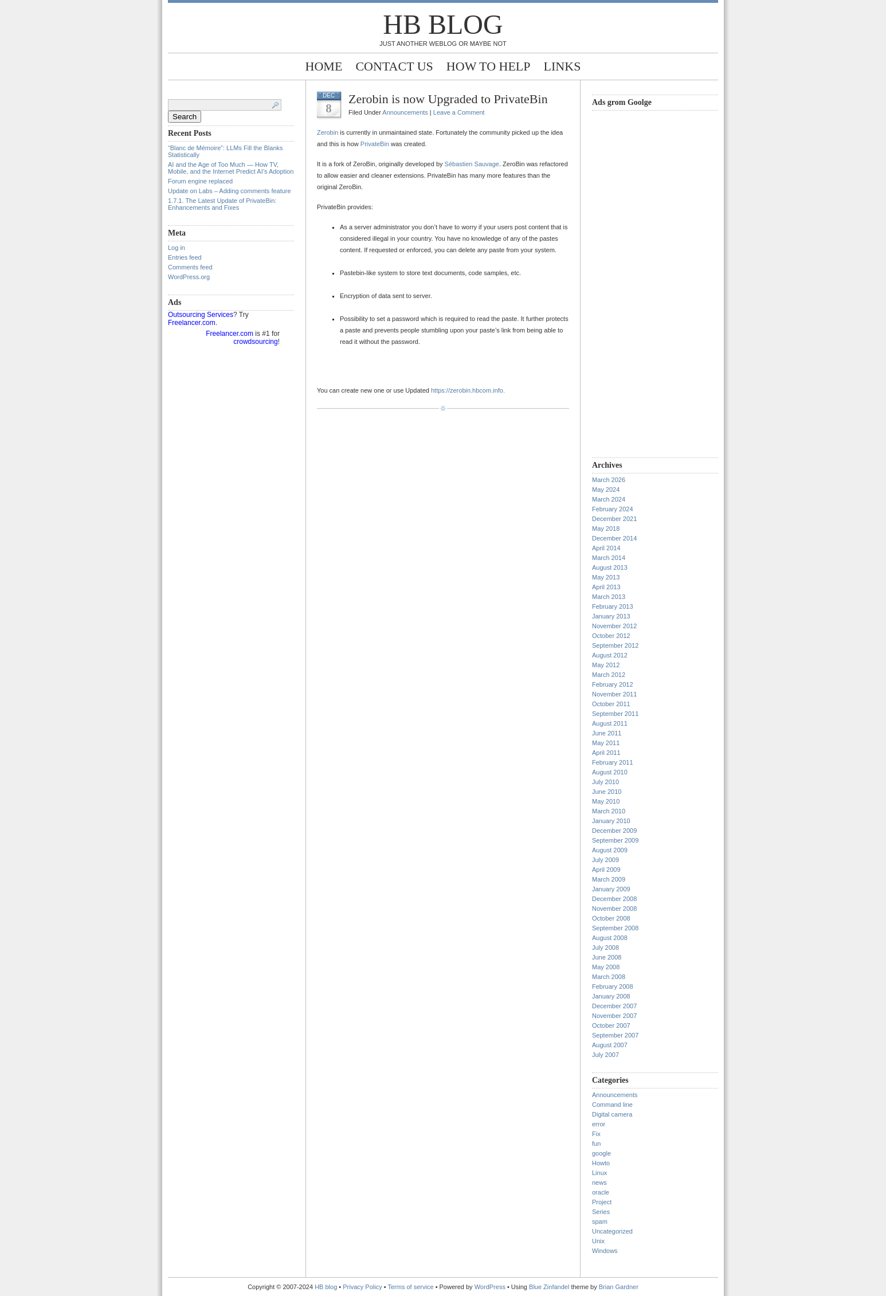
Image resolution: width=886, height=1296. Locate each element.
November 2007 (614, 1015)
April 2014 (606, 548)
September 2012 (615, 645)
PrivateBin (374, 143)
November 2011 (614, 694)
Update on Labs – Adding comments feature (229, 190)
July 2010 (605, 781)
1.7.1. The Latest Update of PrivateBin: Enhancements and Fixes (222, 204)
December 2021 (614, 518)
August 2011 (610, 723)
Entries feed (185, 257)
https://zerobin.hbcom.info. (468, 390)
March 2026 (608, 479)
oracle (600, 1192)
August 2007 (610, 1045)
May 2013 (606, 577)
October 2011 (611, 703)
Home (324, 66)
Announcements (405, 112)
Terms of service (411, 1286)
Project (601, 1202)
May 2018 (606, 528)
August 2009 (610, 850)
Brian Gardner (618, 1286)
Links (562, 66)
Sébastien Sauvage (472, 163)
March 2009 (608, 879)
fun (596, 1143)
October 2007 (611, 1025)
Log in (176, 247)
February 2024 (612, 509)
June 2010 (606, 791)
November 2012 (614, 625)
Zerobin (327, 132)
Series (601, 1211)
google (601, 1153)
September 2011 (615, 713)
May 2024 (606, 489)
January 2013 (611, 616)
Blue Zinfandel (550, 1286)
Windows (605, 1250)
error (598, 1124)
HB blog (443, 24)
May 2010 (606, 801)
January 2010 (611, 820)
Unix (598, 1241)
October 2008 (611, 918)
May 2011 (606, 742)
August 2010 (610, 772)
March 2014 (608, 557)
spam (599, 1221)
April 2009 (606, 869)
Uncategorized (612, 1231)
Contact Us (394, 66)
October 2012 (611, 635)
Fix (596, 1133)
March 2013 (608, 596)
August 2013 (610, 567)
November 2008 (614, 908)
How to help (488, 66)
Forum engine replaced (200, 181)
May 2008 (606, 967)
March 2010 (608, 811)
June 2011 (606, 733)
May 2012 (606, 664)
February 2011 (612, 762)
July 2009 (605, 859)
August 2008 (610, 937)
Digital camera (612, 1114)
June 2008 (606, 957)
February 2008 (612, 986)
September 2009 (615, 840)
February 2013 (612, 606)
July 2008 (605, 947)
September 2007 (615, 1035)
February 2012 (612, 684)
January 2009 (611, 889)
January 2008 (611, 996)
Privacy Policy (363, 1286)
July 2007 (605, 1054)
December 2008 (614, 898)
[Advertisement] (638, 283)
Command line (612, 1104)
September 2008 (615, 928)
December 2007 (614, 1006)
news (599, 1182)
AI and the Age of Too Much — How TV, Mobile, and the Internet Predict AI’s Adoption (230, 168)
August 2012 (610, 655)
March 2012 (608, 674)
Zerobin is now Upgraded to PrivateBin (448, 99)
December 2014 (614, 538)
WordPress (490, 1286)
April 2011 (606, 752)
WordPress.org (189, 276)
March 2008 (608, 976)
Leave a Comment (459, 112)
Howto (601, 1163)
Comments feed (190, 267)
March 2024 (608, 499)
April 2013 (606, 587)
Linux (599, 1172)
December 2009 (614, 830)
